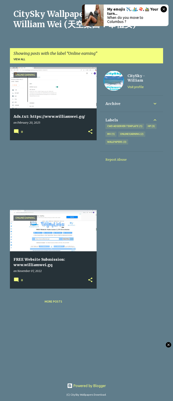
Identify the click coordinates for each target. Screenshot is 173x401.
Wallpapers (116, 142)
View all (19, 59)
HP (151, 126)
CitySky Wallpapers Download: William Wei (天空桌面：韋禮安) (75, 19)
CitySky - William (136, 78)
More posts (53, 301)
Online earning (132, 134)
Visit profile (135, 87)
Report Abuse (116, 160)
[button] (90, 132)
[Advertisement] (51, 175)
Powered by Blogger (86, 386)
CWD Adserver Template (124, 126)
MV (111, 134)
